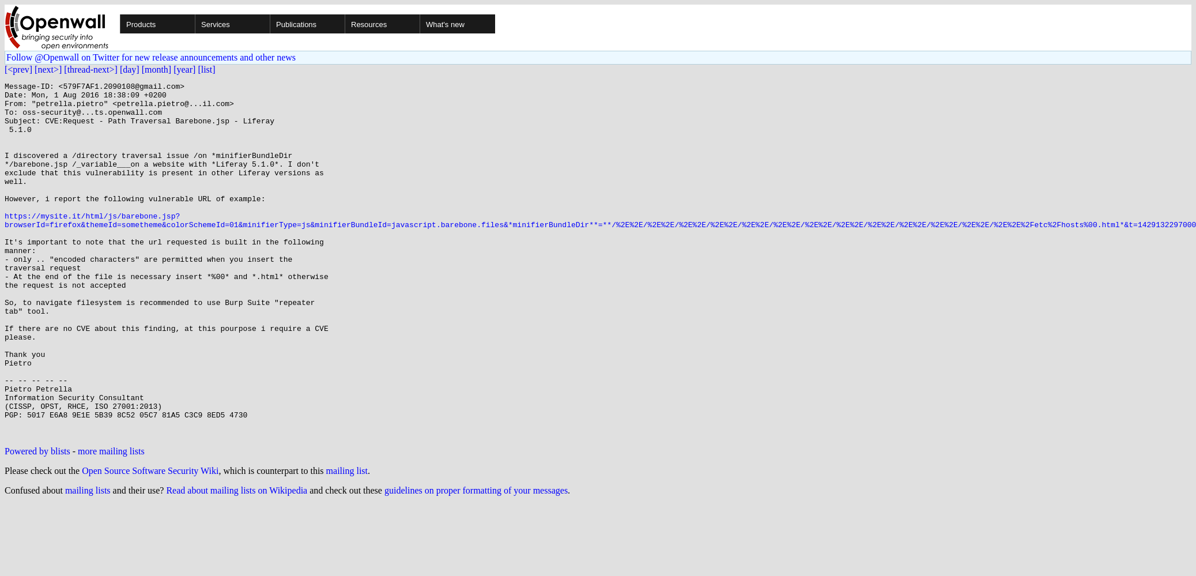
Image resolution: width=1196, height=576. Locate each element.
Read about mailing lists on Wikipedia (236, 561)
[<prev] (18, 69)
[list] (206, 69)
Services (215, 24)
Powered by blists (37, 522)
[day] (129, 69)
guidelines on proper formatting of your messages (476, 561)
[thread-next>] (91, 69)
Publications (296, 24)
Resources (369, 24)
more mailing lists (111, 522)
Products (141, 24)
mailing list (347, 542)
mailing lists (88, 561)
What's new (445, 24)
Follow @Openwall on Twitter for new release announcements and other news (151, 57)
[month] (157, 69)
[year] (184, 69)
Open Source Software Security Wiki (150, 542)
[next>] (48, 69)
